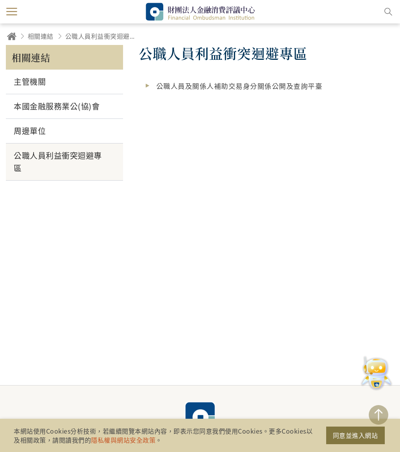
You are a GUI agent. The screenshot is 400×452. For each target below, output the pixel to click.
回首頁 (12, 36)
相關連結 (41, 36)
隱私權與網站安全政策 (123, 440)
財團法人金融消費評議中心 (200, 416)
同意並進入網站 (355, 435)
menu (11, 11)
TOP (378, 415)
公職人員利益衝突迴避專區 (102, 36)
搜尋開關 (388, 12)
